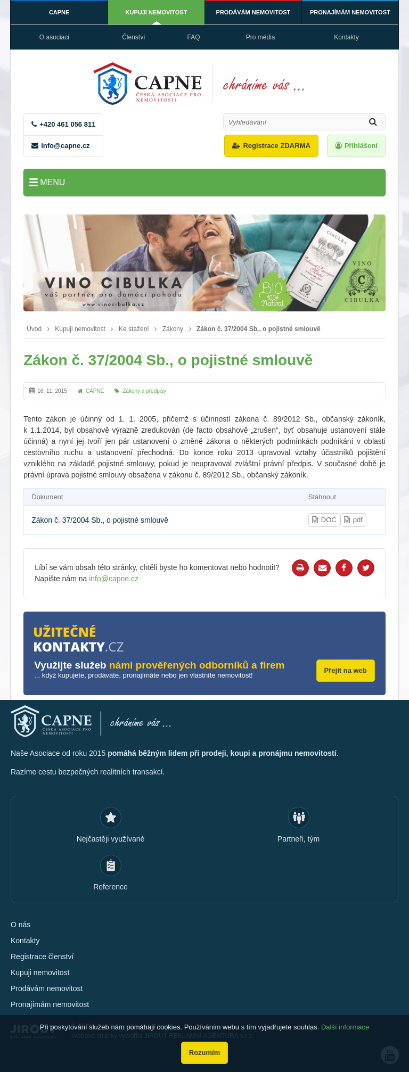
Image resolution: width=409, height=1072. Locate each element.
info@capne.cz (65, 146)
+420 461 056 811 (67, 124)
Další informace (345, 1027)
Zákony (172, 329)
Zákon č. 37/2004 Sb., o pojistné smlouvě (259, 329)
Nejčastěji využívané (111, 839)
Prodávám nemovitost (253, 12)
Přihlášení (361, 146)
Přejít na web (345, 670)
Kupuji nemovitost (156, 12)
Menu (52, 182)
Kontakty (346, 37)
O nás (20, 924)
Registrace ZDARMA (276, 146)
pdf (358, 520)
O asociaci (54, 37)
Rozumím (204, 1053)
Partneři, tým (298, 839)
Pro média (260, 37)
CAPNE (59, 12)
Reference (110, 887)
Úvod (34, 329)
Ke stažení (134, 329)
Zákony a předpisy (144, 391)
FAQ (193, 37)
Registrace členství (42, 956)
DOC (329, 520)
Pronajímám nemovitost (350, 12)
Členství (133, 37)
